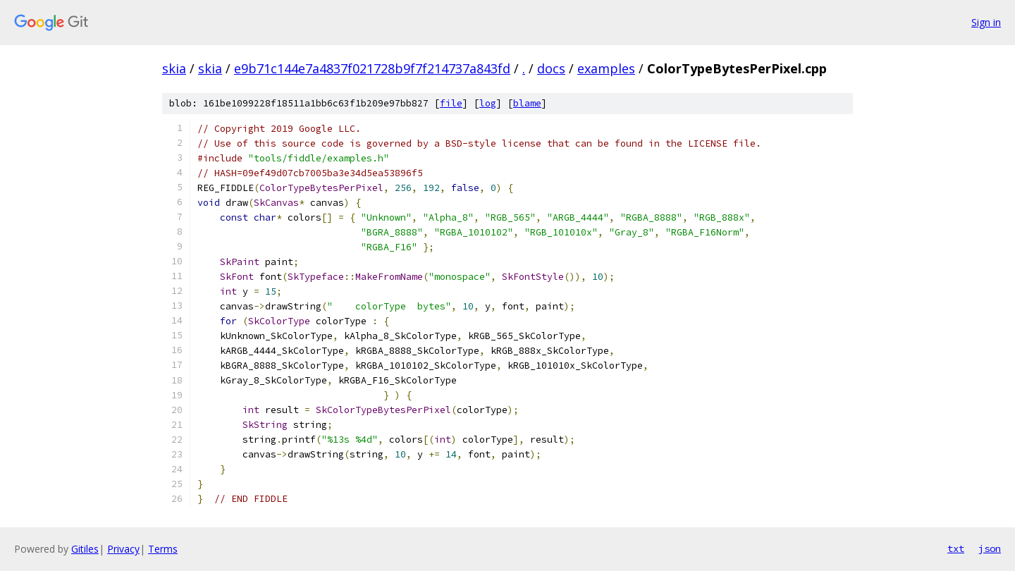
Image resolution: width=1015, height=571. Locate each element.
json (989, 548)
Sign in (986, 22)
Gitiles (85, 548)
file (451, 103)
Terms (163, 548)
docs (551, 68)
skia (174, 68)
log (487, 103)
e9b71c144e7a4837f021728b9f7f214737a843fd (372, 68)
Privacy (123, 548)
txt (955, 548)
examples (606, 68)
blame (527, 103)
